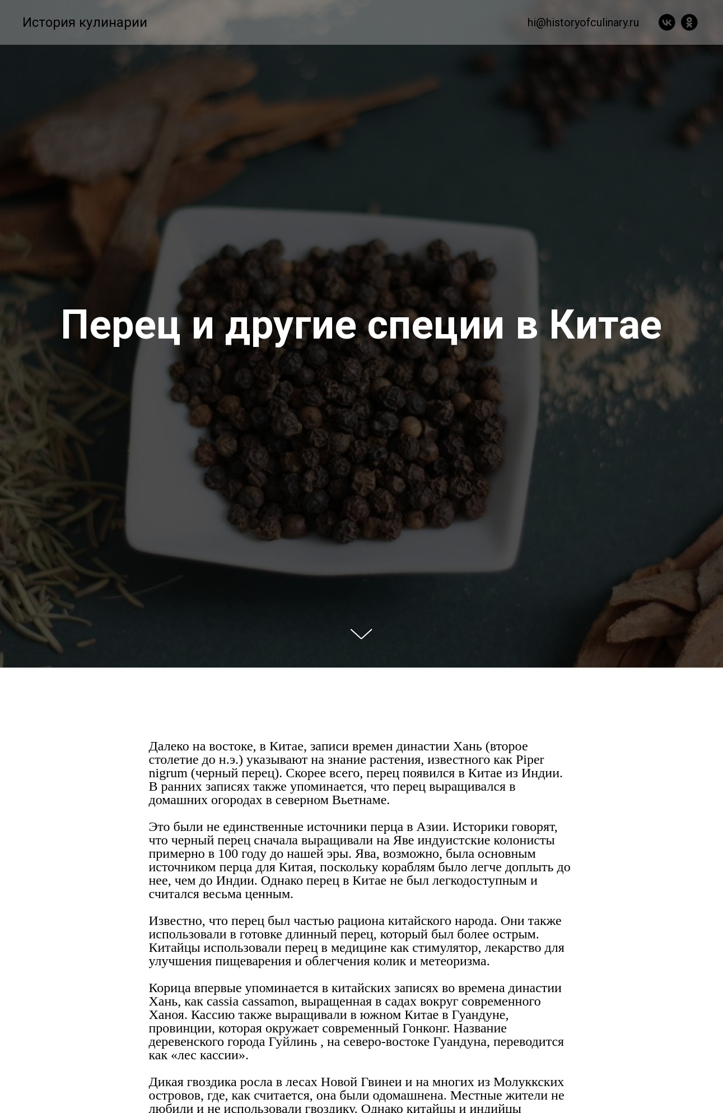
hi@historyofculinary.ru (583, 22)
